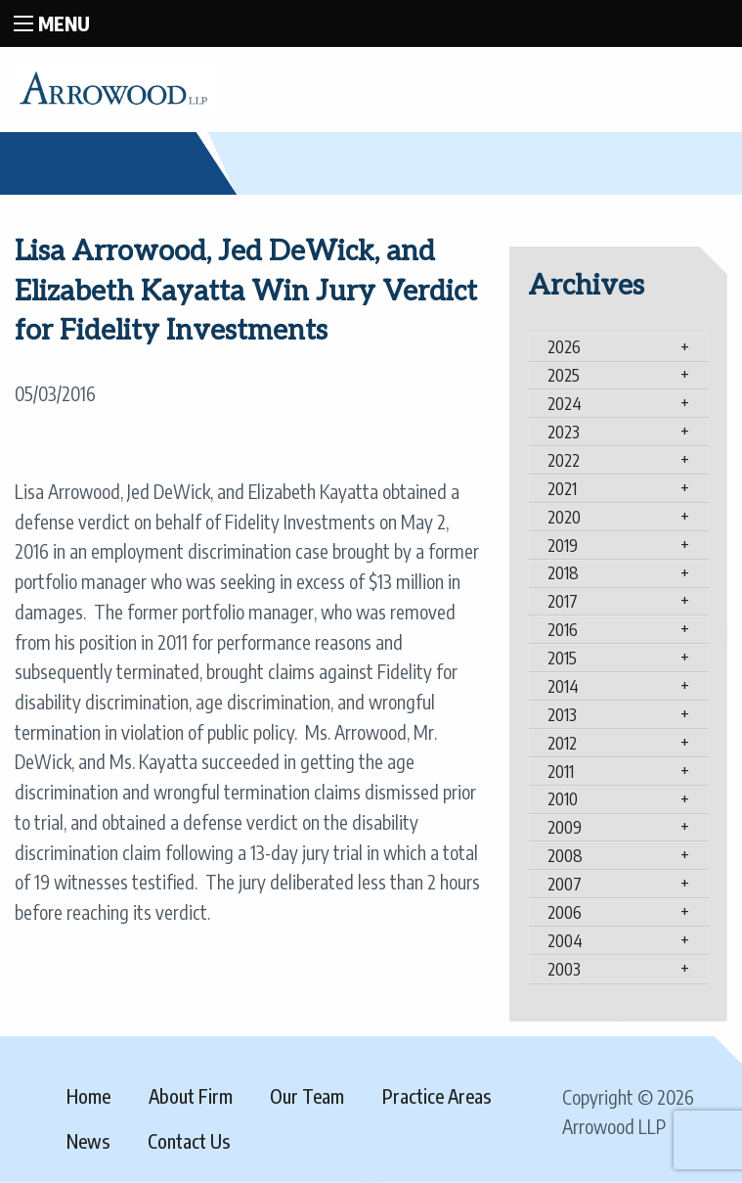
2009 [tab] (564, 827)
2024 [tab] (564, 403)
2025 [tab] (563, 375)
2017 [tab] (562, 601)
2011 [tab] (560, 771)
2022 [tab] (563, 460)
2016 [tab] (562, 629)
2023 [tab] (563, 431)
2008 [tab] (565, 855)
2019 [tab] (562, 545)
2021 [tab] (562, 488)
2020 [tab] (564, 516)
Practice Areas (436, 1096)
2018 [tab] (563, 572)
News (87, 1141)
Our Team (307, 1096)
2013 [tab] (562, 714)
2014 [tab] (563, 686)
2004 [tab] (565, 940)
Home (88, 1096)
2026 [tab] (564, 346)
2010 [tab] (562, 798)
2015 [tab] (562, 657)
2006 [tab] (564, 912)
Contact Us (189, 1141)
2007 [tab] (564, 883)
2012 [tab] (562, 742)
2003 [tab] (564, 968)
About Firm (191, 1096)
